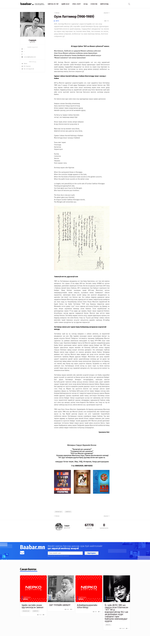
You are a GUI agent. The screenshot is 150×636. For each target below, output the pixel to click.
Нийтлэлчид (104, 4)
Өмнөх (56, 13)
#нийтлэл (68, 511)
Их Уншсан (26, 66)
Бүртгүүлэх (92, 553)
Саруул (57, 21)
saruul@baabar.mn (29, 57)
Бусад (86, 4)
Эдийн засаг (65, 4)
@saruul (32, 42)
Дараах (107, 13)
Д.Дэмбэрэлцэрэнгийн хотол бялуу (87, 606)
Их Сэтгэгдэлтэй (28, 69)
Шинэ (24, 63)
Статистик (93, 4)
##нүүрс (108, 624)
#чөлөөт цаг (58, 511)
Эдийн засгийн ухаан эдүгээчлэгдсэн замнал (32, 606)
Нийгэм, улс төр (53, 4)
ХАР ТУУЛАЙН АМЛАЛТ (59, 605)
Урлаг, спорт (76, 4)
